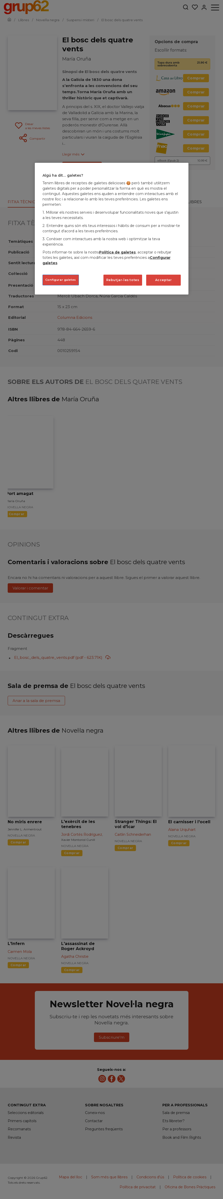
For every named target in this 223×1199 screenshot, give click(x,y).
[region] (111, 228)
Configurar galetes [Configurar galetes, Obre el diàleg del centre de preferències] (60, 280)
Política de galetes (117, 252)
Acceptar (163, 280)
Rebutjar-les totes (122, 280)
